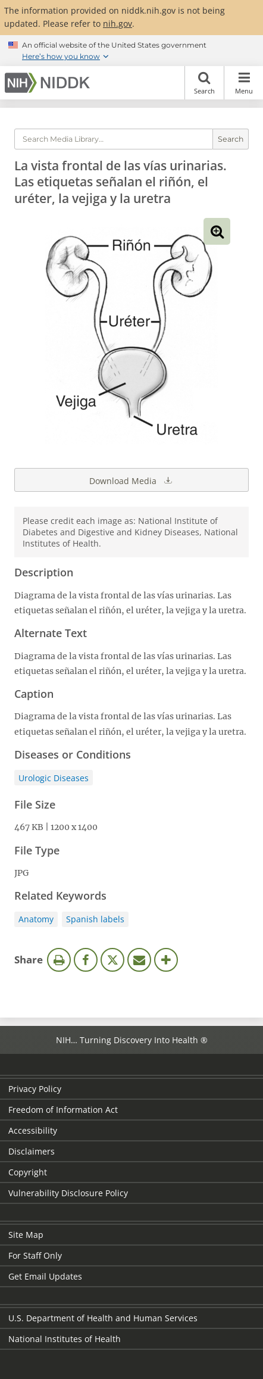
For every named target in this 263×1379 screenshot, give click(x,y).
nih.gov (117, 23)
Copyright (27, 1172)
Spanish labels (95, 919)
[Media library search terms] (113, 139)
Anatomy (36, 919)
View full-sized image (216, 231)
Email (139, 960)
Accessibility (32, 1130)
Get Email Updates (45, 1276)
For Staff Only (35, 1255)
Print (59, 960)
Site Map (25, 1234)
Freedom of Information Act (63, 1109)
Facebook (86, 960)
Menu (243, 82)
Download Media (131, 480)
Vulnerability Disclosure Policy (68, 1193)
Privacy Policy (34, 1088)
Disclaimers (31, 1151)
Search (204, 82)
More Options (166, 960)
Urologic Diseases (53, 778)
